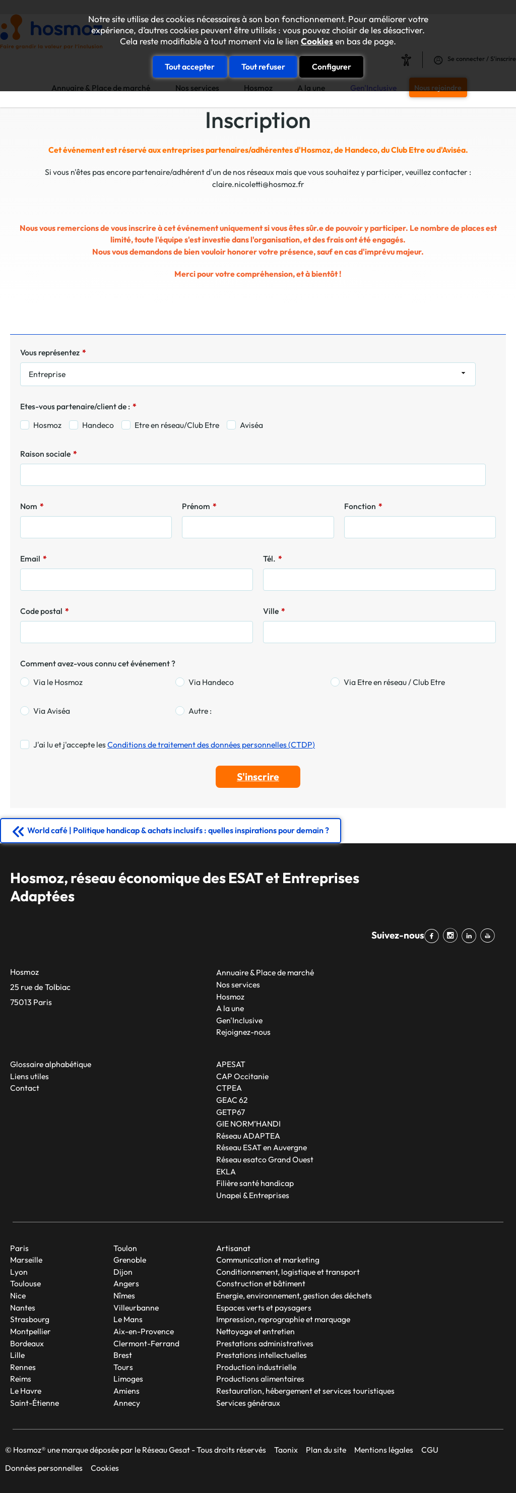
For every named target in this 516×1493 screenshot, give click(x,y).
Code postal (44, 611)
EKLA (226, 1171)
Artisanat (233, 1248)
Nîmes (124, 1295)
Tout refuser (263, 66)
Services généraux (248, 1403)
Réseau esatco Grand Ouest (264, 1159)
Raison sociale (48, 454)
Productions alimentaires (260, 1379)
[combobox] (248, 374)
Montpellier (30, 1331)
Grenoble (129, 1260)
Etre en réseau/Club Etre (177, 425)
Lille (17, 1355)
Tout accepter (190, 66)
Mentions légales (383, 1450)
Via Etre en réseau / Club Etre (394, 682)
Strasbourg (29, 1319)
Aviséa (251, 425)
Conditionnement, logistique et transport (288, 1272)
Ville (274, 611)
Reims (20, 1379)
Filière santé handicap (255, 1183)
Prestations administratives (264, 1343)
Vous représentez (53, 352)
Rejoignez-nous (243, 1032)
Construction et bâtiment (260, 1283)
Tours (123, 1367)
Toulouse (25, 1283)
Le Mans (128, 1319)
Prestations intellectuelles (261, 1355)
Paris (19, 1248)
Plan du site (326, 1450)
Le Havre (25, 1391)
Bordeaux (27, 1343)
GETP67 (230, 1112)
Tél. (272, 558)
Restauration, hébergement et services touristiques (305, 1391)
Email (33, 558)
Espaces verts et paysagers (263, 1307)
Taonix (286, 1450)
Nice (18, 1295)
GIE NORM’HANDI (248, 1123)
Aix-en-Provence (143, 1331)
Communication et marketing (267, 1260)
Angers (126, 1283)
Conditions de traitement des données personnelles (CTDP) (211, 744)
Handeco (98, 425)
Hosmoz (47, 425)
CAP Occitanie (242, 1076)
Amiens (126, 1391)
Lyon (19, 1272)
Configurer (331, 66)
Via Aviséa (51, 711)
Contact (24, 1088)
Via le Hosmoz (58, 682)
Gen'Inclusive (239, 1020)
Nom (32, 506)
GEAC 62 (232, 1100)
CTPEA (229, 1088)
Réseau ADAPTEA (248, 1136)
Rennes (23, 1367)
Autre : (200, 711)
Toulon (125, 1248)
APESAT (230, 1064)
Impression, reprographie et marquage (283, 1319)
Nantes (22, 1307)
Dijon (123, 1272)
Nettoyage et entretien (255, 1331)
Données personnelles (44, 1468)
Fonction (363, 506)
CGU (429, 1450)
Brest (122, 1355)
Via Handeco (211, 682)
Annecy (126, 1403)
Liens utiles (29, 1076)
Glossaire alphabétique (50, 1064)
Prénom (199, 506)
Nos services (238, 984)
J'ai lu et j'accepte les (174, 744)
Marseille (26, 1260)
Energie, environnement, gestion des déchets (294, 1295)
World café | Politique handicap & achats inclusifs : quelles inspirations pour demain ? (178, 830)
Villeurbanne (136, 1307)
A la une (230, 1008)
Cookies (317, 41)
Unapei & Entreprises (252, 1195)
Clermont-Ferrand (146, 1343)
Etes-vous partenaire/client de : (78, 406)
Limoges (128, 1379)
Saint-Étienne (34, 1403)
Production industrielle (256, 1367)
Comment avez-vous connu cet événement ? (97, 663)
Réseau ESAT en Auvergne (261, 1147)
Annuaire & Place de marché (265, 972)
